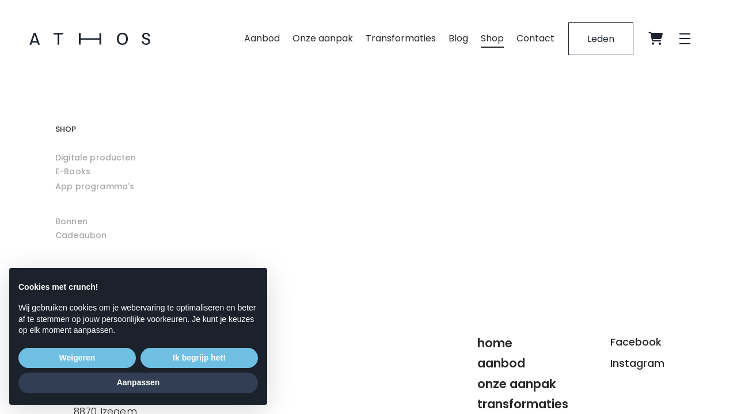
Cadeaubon (81, 235)
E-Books (72, 171)
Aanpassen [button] (138, 382)
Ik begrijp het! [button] (199, 357)
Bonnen (71, 221)
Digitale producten (95, 157)
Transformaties (401, 38)
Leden (600, 38)
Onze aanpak (322, 38)
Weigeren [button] (77, 357)
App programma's (94, 186)
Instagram (637, 363)
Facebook (636, 342)
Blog (458, 38)
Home (494, 343)
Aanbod (262, 38)
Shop (492, 38)
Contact (535, 38)
